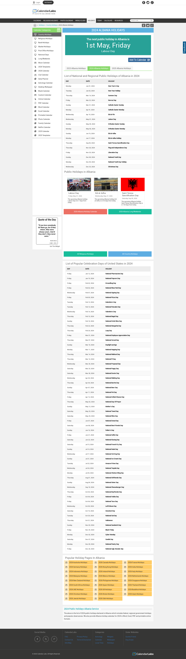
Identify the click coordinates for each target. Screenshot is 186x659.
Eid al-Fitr (111, 114)
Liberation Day (113, 152)
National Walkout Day (112, 354)
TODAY (99, 20)
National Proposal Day (113, 364)
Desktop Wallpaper (45, 87)
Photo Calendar (44, 119)
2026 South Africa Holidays (79, 585)
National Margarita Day (113, 326)
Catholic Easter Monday (116, 110)
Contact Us (69, 640)
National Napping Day (112, 349)
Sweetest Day (110, 511)
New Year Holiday (114, 91)
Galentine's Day (110, 302)
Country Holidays (51, 25)
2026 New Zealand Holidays (79, 580)
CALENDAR (37, 20)
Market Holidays (44, 47)
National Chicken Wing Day (114, 473)
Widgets (110, 637)
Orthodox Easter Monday (116, 129)
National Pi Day (110, 359)
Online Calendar (44, 99)
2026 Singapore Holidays (137, 580)
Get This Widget (55, 246)
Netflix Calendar (44, 127)
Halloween (109, 520)
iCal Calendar (43, 75)
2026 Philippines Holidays (108, 580)
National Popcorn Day (112, 278)
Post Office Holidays (45, 51)
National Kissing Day (112, 440)
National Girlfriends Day (113, 478)
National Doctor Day (112, 373)
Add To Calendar (137, 59)
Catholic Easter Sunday (116, 105)
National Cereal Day (112, 340)
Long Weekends (44, 59)
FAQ (66, 637)
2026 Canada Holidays (107, 562)
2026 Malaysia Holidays (78, 576)
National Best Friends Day (114, 425)
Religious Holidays (45, 38)
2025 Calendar (43, 131)
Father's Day (109, 430)
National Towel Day (112, 411)
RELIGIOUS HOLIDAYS (50, 20)
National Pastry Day (112, 544)
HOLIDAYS (91, 20)
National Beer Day (111, 387)
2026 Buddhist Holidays (137, 589)
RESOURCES (119, 20)
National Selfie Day (111, 435)
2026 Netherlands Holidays (138, 576)
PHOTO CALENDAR (66, 20)
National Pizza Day (111, 297)
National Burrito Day (112, 383)
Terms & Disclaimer (84, 640)
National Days (43, 55)
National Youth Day (114, 157)
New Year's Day (113, 86)
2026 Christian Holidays (78, 594)
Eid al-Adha (112, 133)
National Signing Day (112, 293)
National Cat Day (111, 516)
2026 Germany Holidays (78, 567)
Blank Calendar (44, 91)
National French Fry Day (113, 444)
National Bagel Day (111, 316)
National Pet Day (111, 392)
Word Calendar (43, 107)
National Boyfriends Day (113, 492)
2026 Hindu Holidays (106, 594)
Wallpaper (111, 640)
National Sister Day (112, 482)
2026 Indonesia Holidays (78, 571)
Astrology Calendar (45, 83)
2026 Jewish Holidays (77, 598)
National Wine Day (111, 416)
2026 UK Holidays (105, 589)
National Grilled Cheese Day (114, 397)
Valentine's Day (110, 312)
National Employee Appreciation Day (117, 335)
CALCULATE (108, 20)
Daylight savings (111, 345)
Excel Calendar (43, 111)
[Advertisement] (46, 176)
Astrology (98, 637)
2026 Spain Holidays (106, 585)
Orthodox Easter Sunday (116, 124)
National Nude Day (111, 449)
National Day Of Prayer (113, 402)
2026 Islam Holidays (135, 594)
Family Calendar (44, 123)
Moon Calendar (44, 63)
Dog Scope (129, 640)
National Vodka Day (112, 497)
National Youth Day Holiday (117, 162)
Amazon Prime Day (112, 463)
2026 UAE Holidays (76, 589)
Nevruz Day (112, 100)
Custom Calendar (44, 95)
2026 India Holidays (135, 567)
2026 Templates (44, 67)
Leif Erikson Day (110, 506)
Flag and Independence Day (117, 148)
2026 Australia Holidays (78, 562)
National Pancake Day (112, 307)
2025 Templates (44, 135)
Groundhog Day (110, 283)
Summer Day (112, 95)
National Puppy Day (112, 368)
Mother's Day (110, 406)
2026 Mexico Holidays (107, 576)
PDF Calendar (43, 103)
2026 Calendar (43, 71)
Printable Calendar (45, 115)
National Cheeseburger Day (114, 487)
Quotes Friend (131, 637)
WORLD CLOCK (80, 20)
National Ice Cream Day (113, 459)
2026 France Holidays (136, 562)
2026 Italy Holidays (135, 571)
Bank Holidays (43, 43)
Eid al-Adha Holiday (114, 138)
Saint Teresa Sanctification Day (118, 143)
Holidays (41, 25)
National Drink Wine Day (113, 321)
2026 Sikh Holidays (106, 598)
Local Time (99, 643)
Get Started (48, 2)
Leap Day (108, 331)
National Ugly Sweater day (114, 549)
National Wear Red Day (113, 288)
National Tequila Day (112, 468)
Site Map (68, 643)
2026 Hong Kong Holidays (108, 567)
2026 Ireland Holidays (107, 571)
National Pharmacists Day (114, 274)
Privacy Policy (82, 637)
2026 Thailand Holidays (137, 585)
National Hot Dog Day (112, 454)
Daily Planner (43, 79)
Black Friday (109, 530)
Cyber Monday (110, 535)
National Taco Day (111, 501)
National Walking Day (112, 378)
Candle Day (109, 539)
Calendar (98, 640)
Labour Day (112, 119)
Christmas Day (113, 167)
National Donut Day (112, 421)
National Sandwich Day (113, 525)
